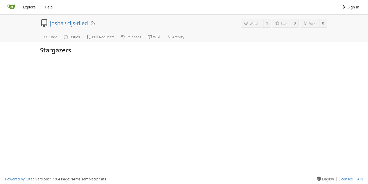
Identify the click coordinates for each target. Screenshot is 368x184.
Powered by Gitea (19, 179)
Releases (131, 36)
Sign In (351, 7)
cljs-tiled (77, 23)
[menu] (324, 179)
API (360, 179)
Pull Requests (100, 36)
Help (49, 7)
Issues (72, 36)
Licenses (346, 179)
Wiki (154, 36)
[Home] (11, 7)
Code (50, 36)
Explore (29, 7)
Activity (175, 36)
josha (57, 23)
